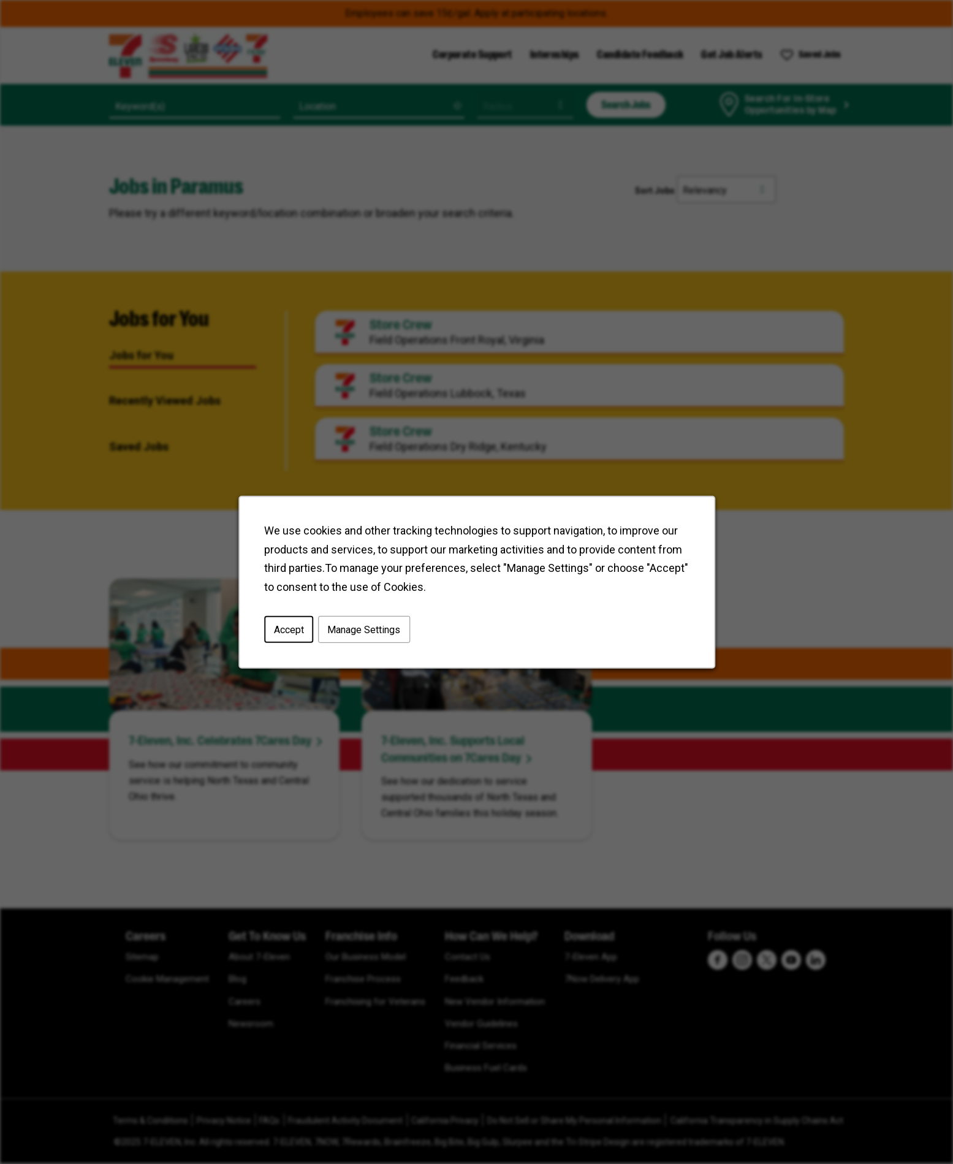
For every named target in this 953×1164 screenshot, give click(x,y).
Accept (288, 629)
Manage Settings (363, 629)
